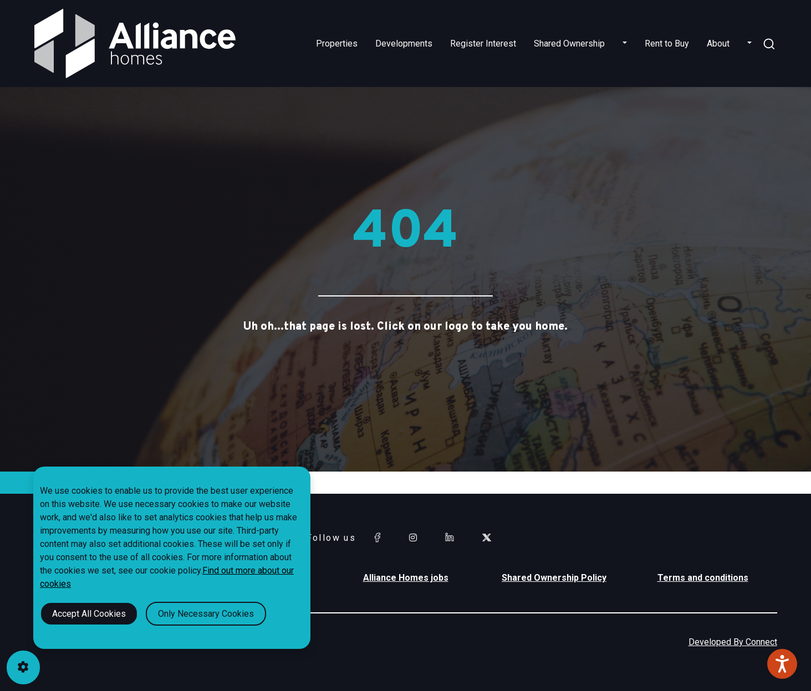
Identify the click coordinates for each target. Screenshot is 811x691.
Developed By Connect (732, 642)
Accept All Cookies (89, 613)
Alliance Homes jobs (405, 577)
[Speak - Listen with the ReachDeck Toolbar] (782, 664)
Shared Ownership (569, 43)
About (718, 43)
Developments (403, 43)
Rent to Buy (667, 43)
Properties (337, 43)
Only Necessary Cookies (206, 613)
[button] (625, 44)
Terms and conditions (702, 577)
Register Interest (483, 43)
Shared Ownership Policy (554, 577)
